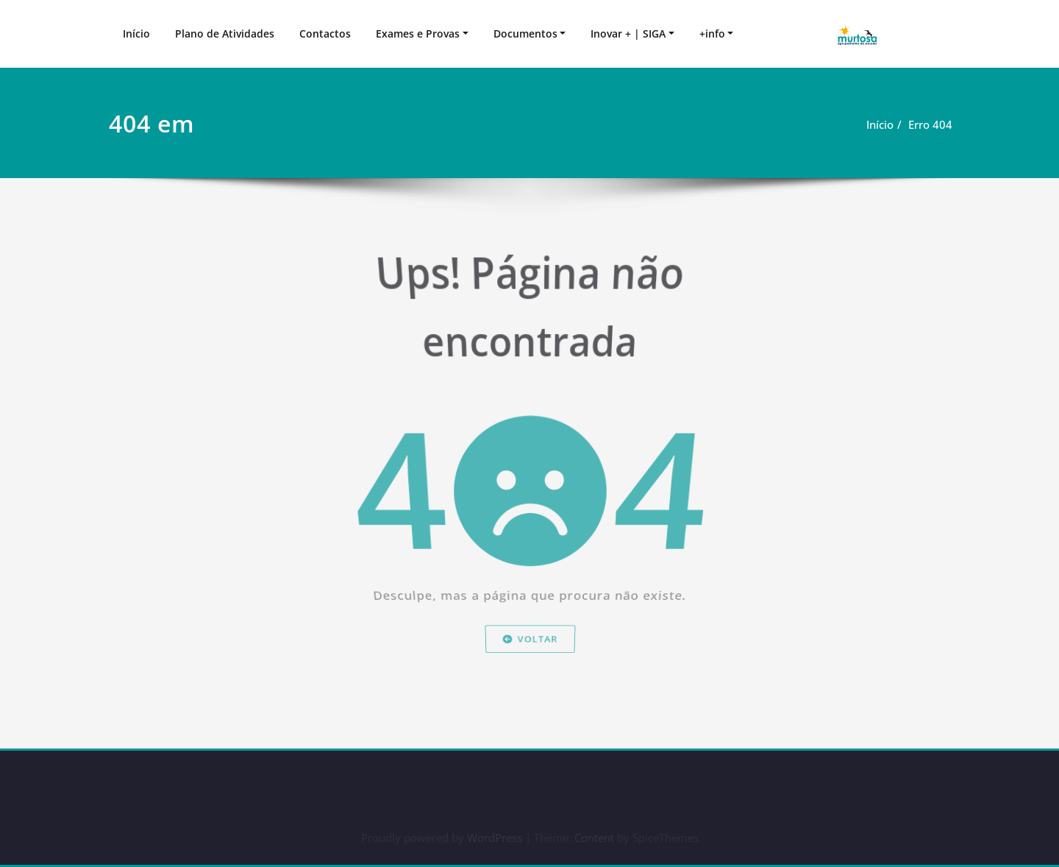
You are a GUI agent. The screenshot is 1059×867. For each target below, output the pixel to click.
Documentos (525, 33)
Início (136, 33)
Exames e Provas (418, 33)
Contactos (325, 33)
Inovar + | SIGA (628, 33)
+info (712, 33)
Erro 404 (932, 124)
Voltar (529, 665)
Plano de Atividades (224, 33)
